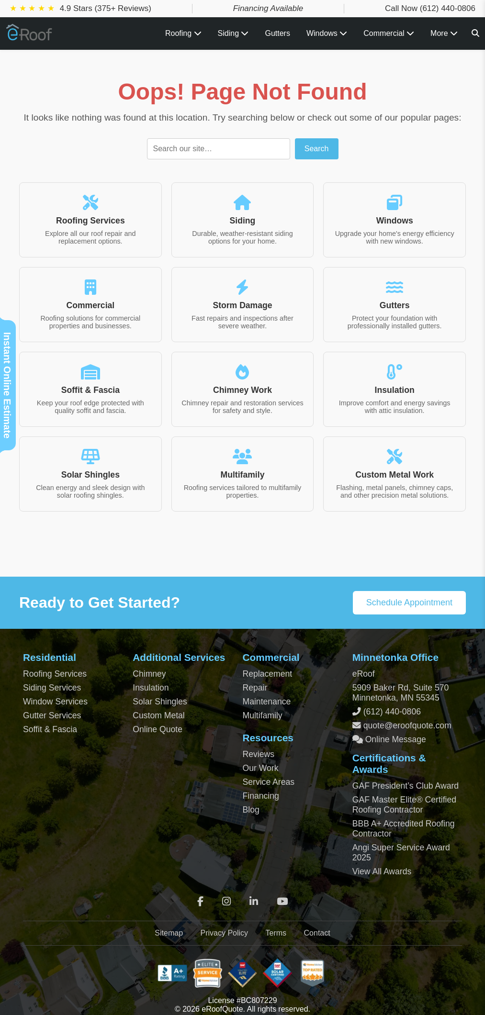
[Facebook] (200, 901)
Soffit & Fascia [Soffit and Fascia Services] (50, 729)
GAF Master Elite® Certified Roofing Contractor (404, 804)
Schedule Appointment (409, 602)
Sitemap (169, 933)
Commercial (388, 33)
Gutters (277, 33)
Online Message (394, 739)
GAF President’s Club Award (405, 786)
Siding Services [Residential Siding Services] (52, 687)
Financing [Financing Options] (261, 796)
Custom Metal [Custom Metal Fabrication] (159, 715)
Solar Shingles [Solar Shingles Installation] (160, 701)
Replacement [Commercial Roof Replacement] (268, 674)
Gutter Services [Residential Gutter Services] (52, 715)
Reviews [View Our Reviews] (258, 754)
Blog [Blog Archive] (251, 809)
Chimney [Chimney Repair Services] (149, 674)
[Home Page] (30, 37)
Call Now (430, 8)
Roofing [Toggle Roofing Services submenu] (183, 33)
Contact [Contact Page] (317, 933)
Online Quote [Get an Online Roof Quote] (157, 729)
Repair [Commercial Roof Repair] (255, 687)
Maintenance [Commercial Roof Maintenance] (267, 701)
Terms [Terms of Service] (276, 933)
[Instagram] (226, 901)
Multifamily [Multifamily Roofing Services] (262, 715)
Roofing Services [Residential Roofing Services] (55, 674)
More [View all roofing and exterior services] (444, 33)
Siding (233, 33)
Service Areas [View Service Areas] (269, 782)
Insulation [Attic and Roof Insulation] (151, 687)
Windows (326, 33)
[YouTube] (282, 901)
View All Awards (382, 871)
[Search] (475, 33)
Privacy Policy (224, 933)
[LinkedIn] (253, 901)
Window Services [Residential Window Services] (55, 701)
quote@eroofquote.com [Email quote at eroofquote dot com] (407, 725)
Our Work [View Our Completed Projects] (261, 768)
